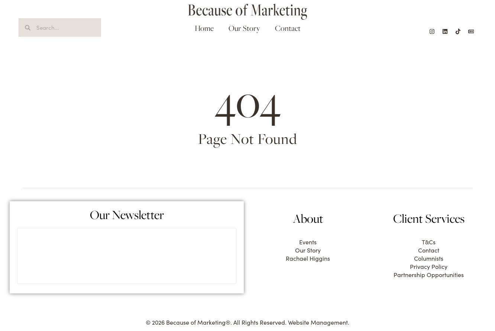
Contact (288, 28)
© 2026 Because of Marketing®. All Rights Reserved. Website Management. (247, 322)
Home (204, 28)
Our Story (244, 28)
